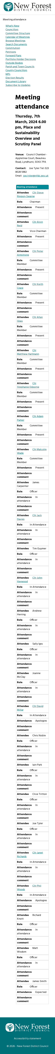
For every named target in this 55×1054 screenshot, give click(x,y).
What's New (12, 26)
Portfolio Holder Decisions (21, 59)
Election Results (15, 78)
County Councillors (16, 70)
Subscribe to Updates (18, 85)
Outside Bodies (14, 63)
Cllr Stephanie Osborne (28, 385)
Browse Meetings (15, 41)
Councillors (12, 30)
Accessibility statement (27, 1038)
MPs (8, 74)
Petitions (11, 52)
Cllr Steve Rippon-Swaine (30, 195)
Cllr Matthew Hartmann (28, 352)
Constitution (13, 48)
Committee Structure (18, 33)
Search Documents (16, 44)
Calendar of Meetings (18, 37)
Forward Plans (13, 56)
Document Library (16, 82)
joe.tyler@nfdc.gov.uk (35, 176)
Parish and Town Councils (20, 67)
